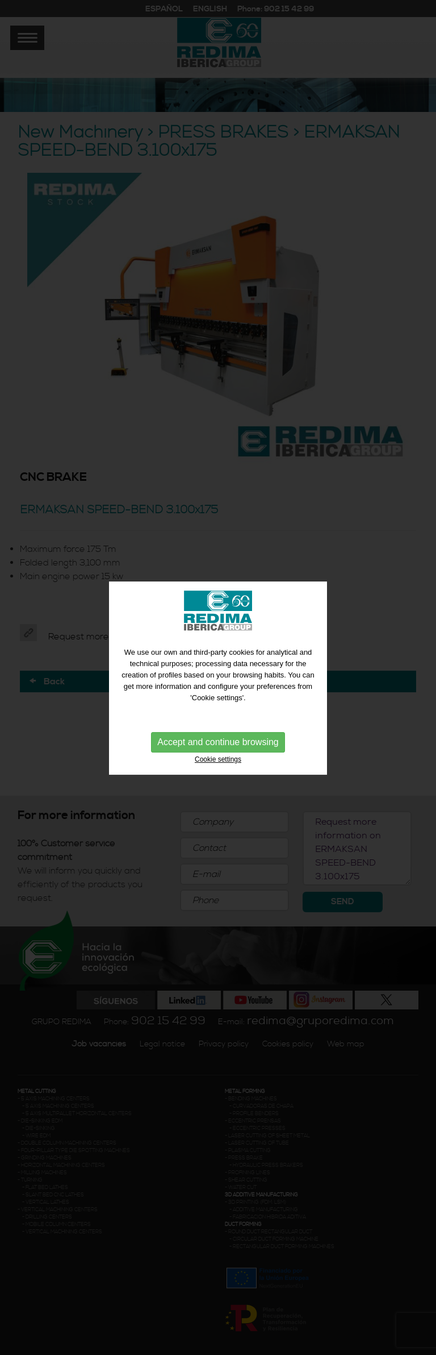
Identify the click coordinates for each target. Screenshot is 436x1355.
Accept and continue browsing (217, 742)
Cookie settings (218, 759)
